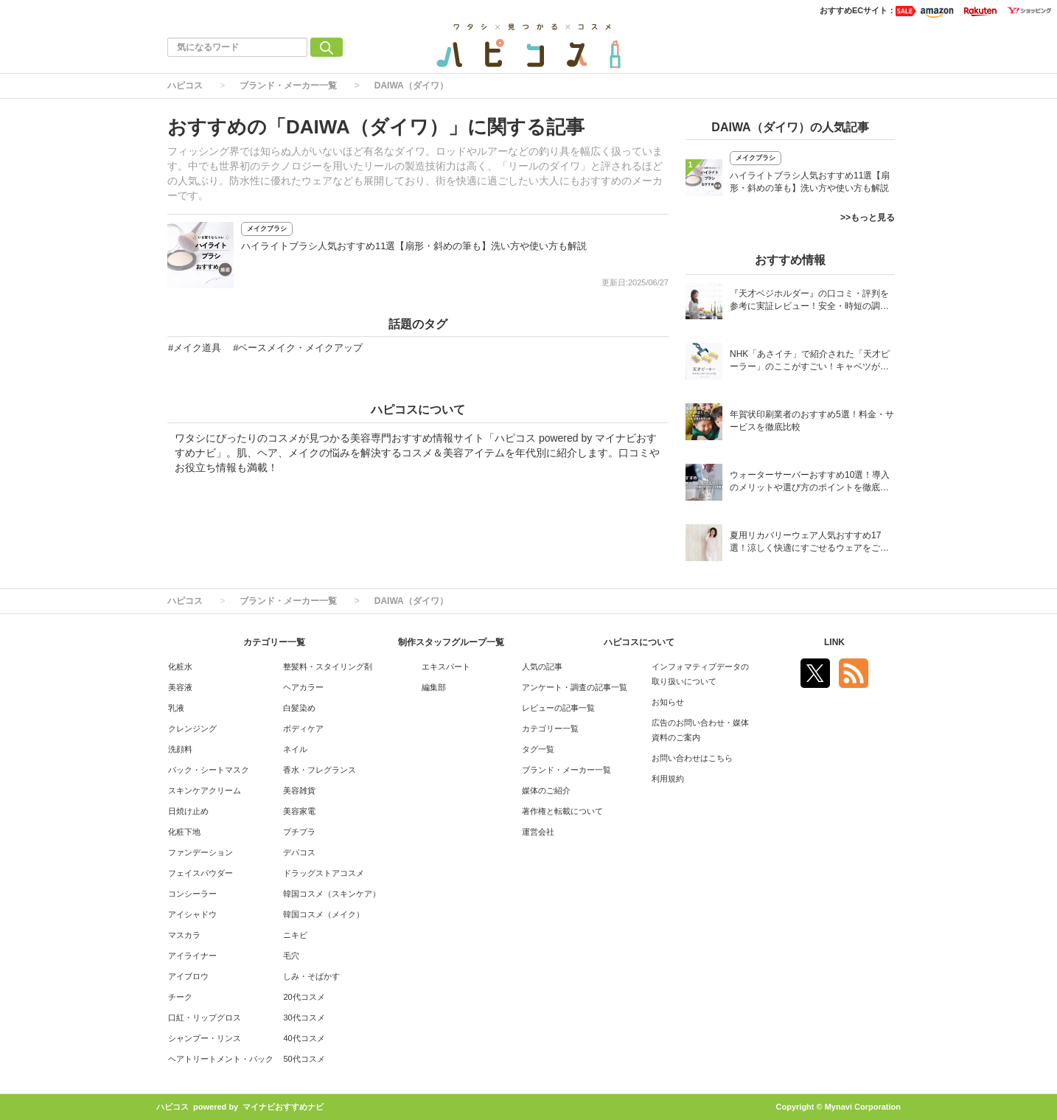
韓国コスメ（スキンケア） (331, 893)
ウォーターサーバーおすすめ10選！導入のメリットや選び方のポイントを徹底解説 (810, 482)
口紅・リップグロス (204, 1017)
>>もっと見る (867, 217)
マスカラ (184, 935)
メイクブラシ (267, 228)
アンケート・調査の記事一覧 (574, 687)
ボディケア (303, 728)
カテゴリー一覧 (550, 728)
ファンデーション (200, 852)
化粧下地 (184, 831)
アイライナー (192, 955)
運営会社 (538, 831)
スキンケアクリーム (204, 790)
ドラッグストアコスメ (323, 873)
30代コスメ (303, 1017)
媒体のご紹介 (546, 790)
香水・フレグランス (319, 769)
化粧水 (180, 666)
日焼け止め (188, 811)
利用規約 (668, 778)
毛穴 (291, 955)
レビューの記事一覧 (558, 707)
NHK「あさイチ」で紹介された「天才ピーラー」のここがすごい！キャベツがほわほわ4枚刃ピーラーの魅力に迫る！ (810, 362)
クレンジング (192, 728)
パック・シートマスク (208, 769)
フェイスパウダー (200, 873)
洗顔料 (180, 749)
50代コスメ (303, 1058)
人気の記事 (542, 666)
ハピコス (185, 85)
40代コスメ (303, 1038)
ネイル (295, 749)
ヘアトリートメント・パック (220, 1058)
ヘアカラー (303, 687)
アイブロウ (188, 976)
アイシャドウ (192, 914)
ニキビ (295, 935)
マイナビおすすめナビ (283, 1106)
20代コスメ (303, 996)
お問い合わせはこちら (692, 758)
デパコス (299, 852)
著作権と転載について (562, 811)
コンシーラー (192, 893)
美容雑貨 (299, 790)
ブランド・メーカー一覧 (288, 85)
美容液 (180, 687)
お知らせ (668, 702)
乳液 (176, 707)
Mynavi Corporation (863, 1106)
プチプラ (299, 831)
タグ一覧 (538, 749)
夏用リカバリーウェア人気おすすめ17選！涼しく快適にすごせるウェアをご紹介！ (809, 543)
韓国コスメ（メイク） (323, 914)
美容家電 (299, 811)
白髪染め (299, 707)
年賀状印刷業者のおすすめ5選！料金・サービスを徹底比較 (812, 420)
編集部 (434, 687)
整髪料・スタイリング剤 (327, 666)
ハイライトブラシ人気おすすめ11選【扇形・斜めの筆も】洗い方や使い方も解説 (414, 245)
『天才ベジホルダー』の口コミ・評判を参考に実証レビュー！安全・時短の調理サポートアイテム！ (809, 301)
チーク (180, 996)
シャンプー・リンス (204, 1038)
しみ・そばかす (311, 976)
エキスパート (446, 666)
